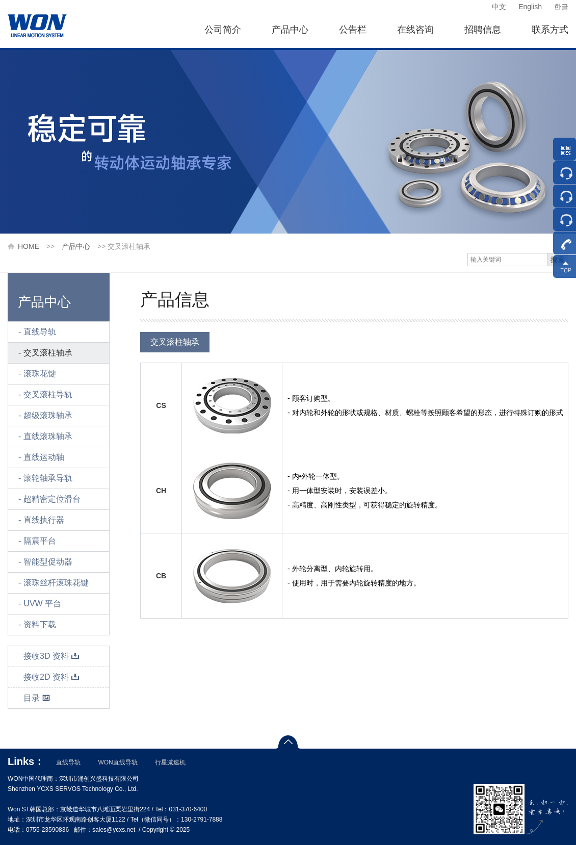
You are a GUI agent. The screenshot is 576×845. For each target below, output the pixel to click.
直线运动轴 (43, 457)
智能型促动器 (47, 561)
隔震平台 (39, 540)
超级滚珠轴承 (47, 415)
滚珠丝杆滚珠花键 (56, 582)
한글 (561, 7)
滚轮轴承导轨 (47, 478)
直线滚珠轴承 (47, 436)
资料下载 (39, 624)
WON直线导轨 (117, 762)
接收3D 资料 (51, 656)
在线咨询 (415, 29)
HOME (28, 246)
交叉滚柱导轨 (47, 394)
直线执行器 (43, 520)
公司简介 (222, 29)
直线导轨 (39, 331)
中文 (499, 7)
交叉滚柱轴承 (47, 352)
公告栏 (352, 29)
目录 (36, 698)
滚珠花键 (39, 373)
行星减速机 (170, 762)
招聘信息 (482, 29)
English (530, 7)
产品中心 (290, 29)
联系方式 (550, 29)
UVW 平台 (42, 603)
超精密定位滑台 (52, 499)
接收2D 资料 (51, 677)
